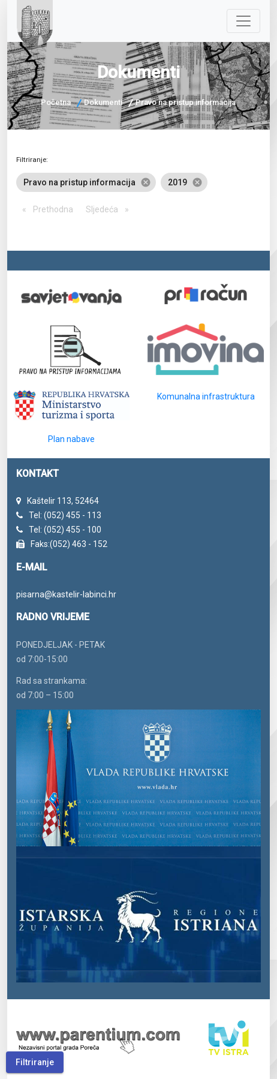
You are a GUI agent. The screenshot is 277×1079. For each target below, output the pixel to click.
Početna (56, 102)
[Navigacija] (243, 21)
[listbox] (138, 182)
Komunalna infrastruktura (206, 396)
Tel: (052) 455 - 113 (65, 515)
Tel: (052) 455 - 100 (65, 529)
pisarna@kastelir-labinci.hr (66, 594)
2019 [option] (184, 182)
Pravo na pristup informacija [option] (86, 182)
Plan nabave (71, 439)
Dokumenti (103, 102)
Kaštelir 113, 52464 (63, 501)
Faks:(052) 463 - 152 (69, 544)
